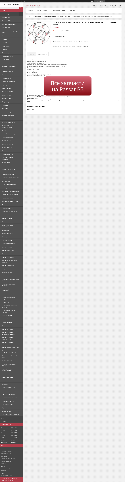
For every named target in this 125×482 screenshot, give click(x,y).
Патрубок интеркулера (8, 394)
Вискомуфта (5, 237)
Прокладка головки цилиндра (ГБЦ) (10, 279)
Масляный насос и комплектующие (7, 369)
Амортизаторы (6, 46)
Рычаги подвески (7, 53)
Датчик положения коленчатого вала (7, 338)
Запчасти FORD (6, 21)
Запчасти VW (5, 39)
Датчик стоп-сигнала (8, 265)
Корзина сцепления (7, 272)
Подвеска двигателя (8, 71)
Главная (30, 10)
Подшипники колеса (7, 56)
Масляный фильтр (7, 147)
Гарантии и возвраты (58, 10)
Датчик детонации (7, 329)
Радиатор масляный (7, 154)
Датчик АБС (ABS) (7, 218)
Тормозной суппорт (7, 411)
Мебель (4, 130)
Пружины (4, 49)
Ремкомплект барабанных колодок (9, 306)
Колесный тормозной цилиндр (10, 191)
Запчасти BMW (6, 17)
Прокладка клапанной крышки (10, 177)
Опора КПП (5, 384)
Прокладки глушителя (8, 401)
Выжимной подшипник (8, 243)
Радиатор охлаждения (8, 75)
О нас (2, 418)
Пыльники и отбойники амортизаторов (8, 298)
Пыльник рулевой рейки (9, 184)
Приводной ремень (7, 205)
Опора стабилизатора (8, 387)
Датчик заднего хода (8, 257)
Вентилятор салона (7, 233)
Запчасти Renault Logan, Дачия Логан (10, 31)
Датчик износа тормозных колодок (9, 261)
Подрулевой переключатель (10, 397)
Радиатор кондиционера (9, 112)
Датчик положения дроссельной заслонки (8, 333)
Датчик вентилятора (8, 250)
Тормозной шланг (7, 408)
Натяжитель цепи (7, 381)
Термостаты (5, 108)
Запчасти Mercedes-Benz (9, 24)
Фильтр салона (6, 140)
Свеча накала (6, 181)
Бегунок (4, 222)
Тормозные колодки (7, 98)
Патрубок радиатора (8, 151)
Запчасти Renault (7, 36)
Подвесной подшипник (8, 81)
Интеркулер (5, 188)
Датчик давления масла (8, 254)
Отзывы (3, 421)
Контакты (72, 10)
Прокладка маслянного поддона (8, 284)
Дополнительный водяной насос (9, 356)
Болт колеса (5, 230)
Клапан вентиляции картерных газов (7, 126)
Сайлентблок (5, 319)
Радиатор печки (6, 78)
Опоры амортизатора (8, 102)
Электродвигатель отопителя (10, 414)
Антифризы (5, 105)
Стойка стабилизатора (8, 122)
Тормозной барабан (7, 91)
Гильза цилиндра (7, 322)
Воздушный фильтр (7, 137)
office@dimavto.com (6, 475)
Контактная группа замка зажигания (9, 364)
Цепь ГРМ (4, 166)
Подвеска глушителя (8, 174)
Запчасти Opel (6, 27)
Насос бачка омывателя (9, 374)
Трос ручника (6, 162)
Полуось (4, 275)
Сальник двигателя (7, 404)
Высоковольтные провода (9, 211)
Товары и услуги (5, 14)
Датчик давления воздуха (9, 326)
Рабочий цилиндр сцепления (10, 201)
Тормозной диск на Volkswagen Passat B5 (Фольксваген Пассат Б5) (51, 16)
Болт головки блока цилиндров (7, 225)
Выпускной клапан (7, 247)
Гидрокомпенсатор (7, 208)
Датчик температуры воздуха (10, 347)
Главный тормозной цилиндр (10, 194)
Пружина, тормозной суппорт (10, 294)
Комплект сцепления (8, 115)
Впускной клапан (7, 240)
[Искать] (21, 8)
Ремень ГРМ (5, 302)
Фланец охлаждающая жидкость (8, 170)
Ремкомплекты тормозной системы (9, 311)
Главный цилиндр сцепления (10, 198)
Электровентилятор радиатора (7, 158)
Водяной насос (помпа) (8, 134)
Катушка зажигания (7, 269)
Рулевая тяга (5, 59)
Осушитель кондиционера (9, 391)
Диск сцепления (6, 88)
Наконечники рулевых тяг (9, 63)
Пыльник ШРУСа (6, 215)
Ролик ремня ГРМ (7, 315)
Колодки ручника (7, 360)
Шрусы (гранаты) (7, 85)
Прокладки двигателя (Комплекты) (8, 289)
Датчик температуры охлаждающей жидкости (9, 351)
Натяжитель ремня (7, 377)
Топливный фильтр (7, 144)
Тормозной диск (6, 95)
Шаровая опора (6, 119)
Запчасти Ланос (6, 42)
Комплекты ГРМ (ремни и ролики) (9, 67)
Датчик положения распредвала (7, 343)
